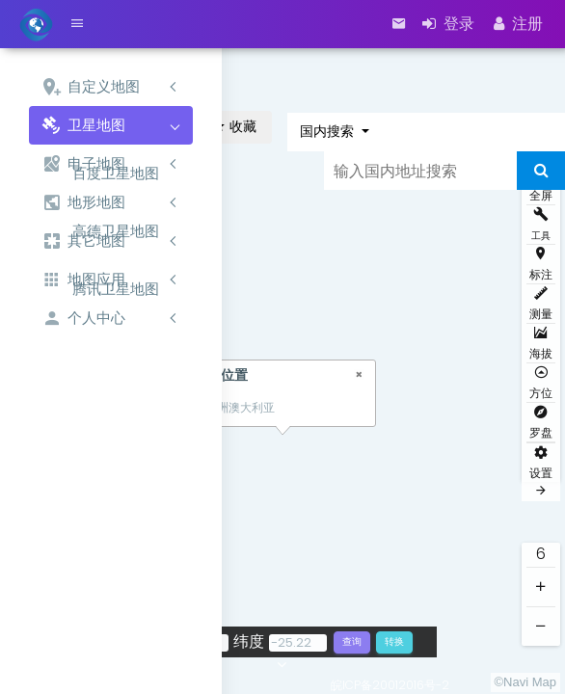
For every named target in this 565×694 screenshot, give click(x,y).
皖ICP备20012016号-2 (390, 685)
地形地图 (83, 203)
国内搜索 (329, 131)
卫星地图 (83, 126)
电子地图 (83, 164)
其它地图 (83, 241)
